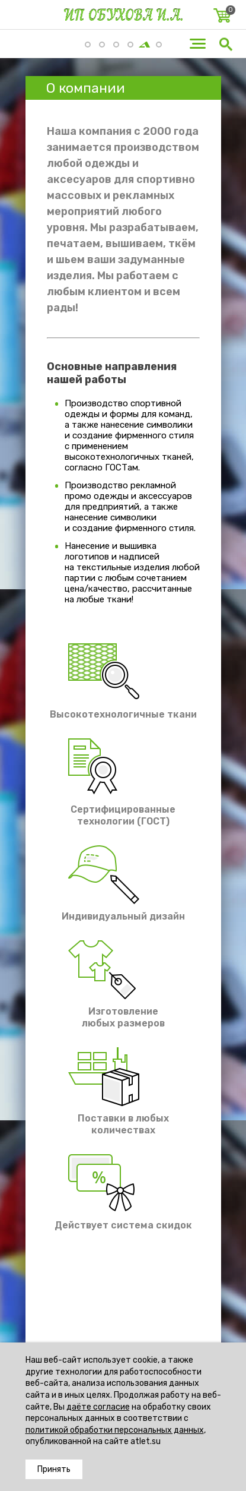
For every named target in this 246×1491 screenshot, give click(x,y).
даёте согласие (98, 1407)
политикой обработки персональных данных (114, 1430)
